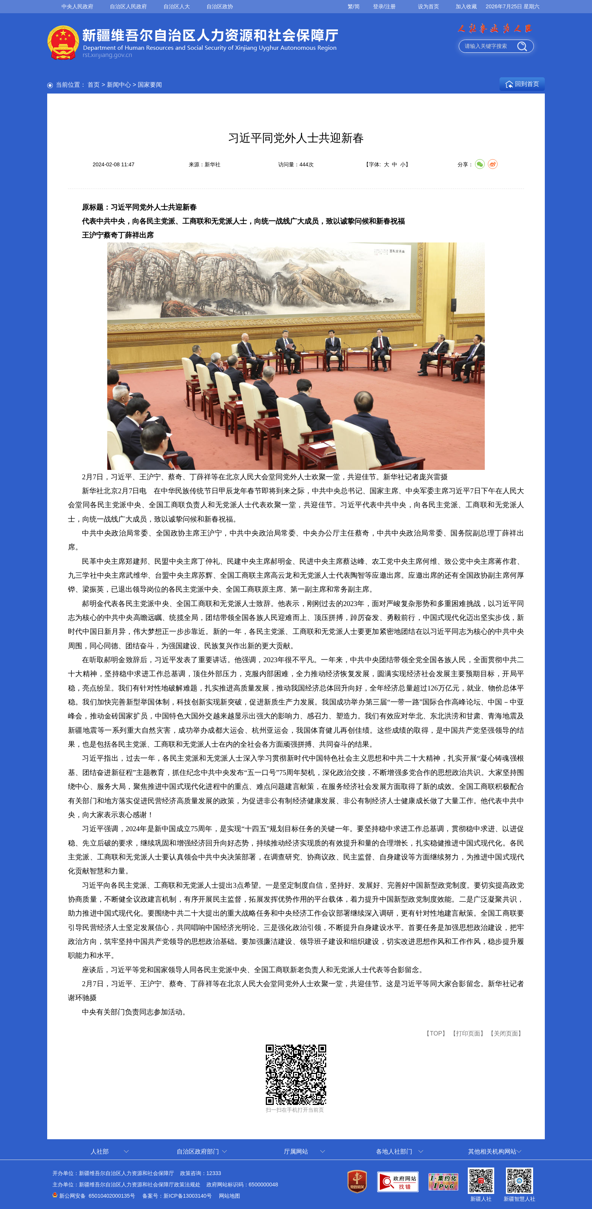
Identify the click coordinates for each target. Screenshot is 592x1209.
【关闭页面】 (506, 1033)
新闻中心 (119, 84)
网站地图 (229, 1196)
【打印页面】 (468, 1033)
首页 (94, 84)
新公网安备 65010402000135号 (97, 1196)
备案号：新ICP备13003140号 (177, 1196)
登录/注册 (384, 6)
